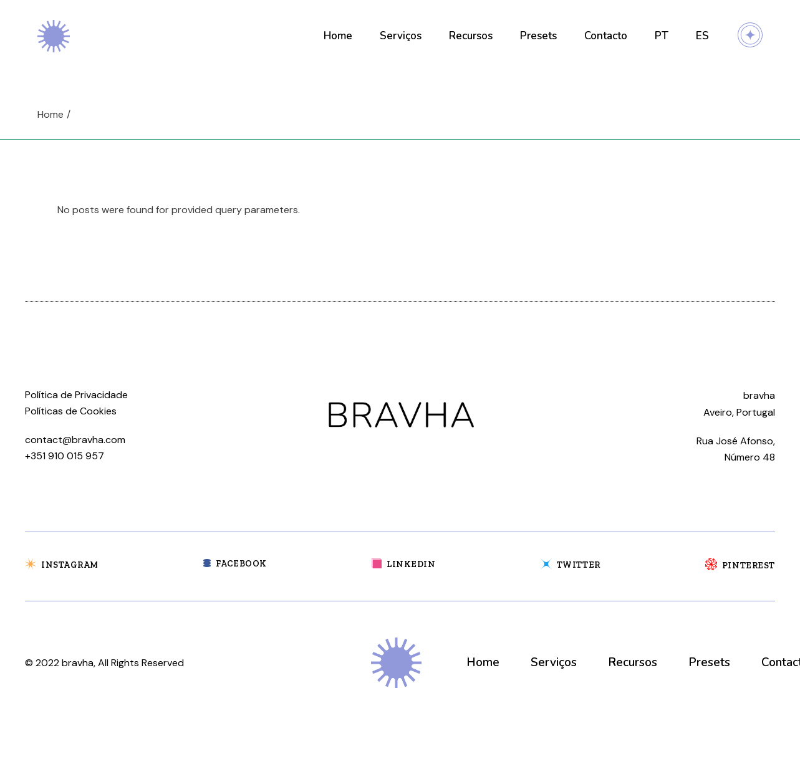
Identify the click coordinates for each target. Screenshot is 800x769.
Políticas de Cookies (71, 411)
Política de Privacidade (76, 394)
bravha (78, 662)
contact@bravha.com (75, 439)
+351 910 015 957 (64, 455)
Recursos (632, 662)
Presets (709, 662)
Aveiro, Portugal (739, 412)
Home (482, 662)
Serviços (554, 662)
